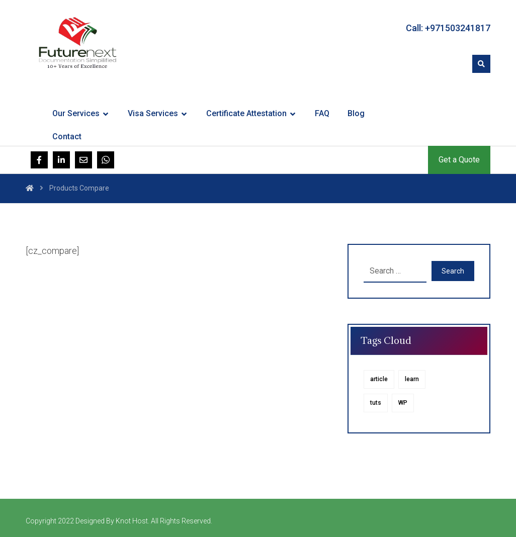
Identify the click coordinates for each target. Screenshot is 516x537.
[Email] (83, 159)
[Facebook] (39, 159)
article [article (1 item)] (379, 379)
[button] (481, 64)
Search (453, 271)
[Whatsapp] (105, 159)
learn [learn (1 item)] (412, 379)
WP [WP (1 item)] (402, 402)
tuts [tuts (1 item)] (375, 402)
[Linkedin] (61, 159)
